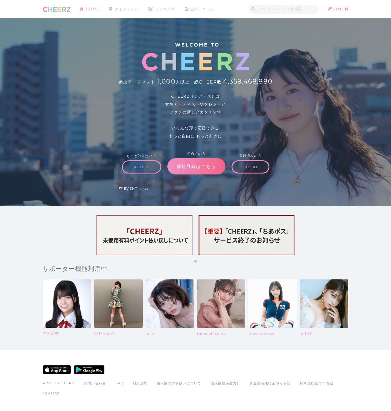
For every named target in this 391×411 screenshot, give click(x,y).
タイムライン (127, 9)
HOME (92, 9)
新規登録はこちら (196, 166)
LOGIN (340, 9)
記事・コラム (202, 9)
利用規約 (140, 383)
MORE (144, 189)
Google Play (89, 369)
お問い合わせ (95, 383)
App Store (57, 369)
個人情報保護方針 (225, 383)
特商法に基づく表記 (316, 383)
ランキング (165, 9)
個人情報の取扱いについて (179, 383)
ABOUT (141, 167)
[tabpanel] (144, 235)
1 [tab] (195, 261)
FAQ (119, 383)
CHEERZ (57, 9)
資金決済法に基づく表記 (270, 383)
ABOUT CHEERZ (59, 383)
